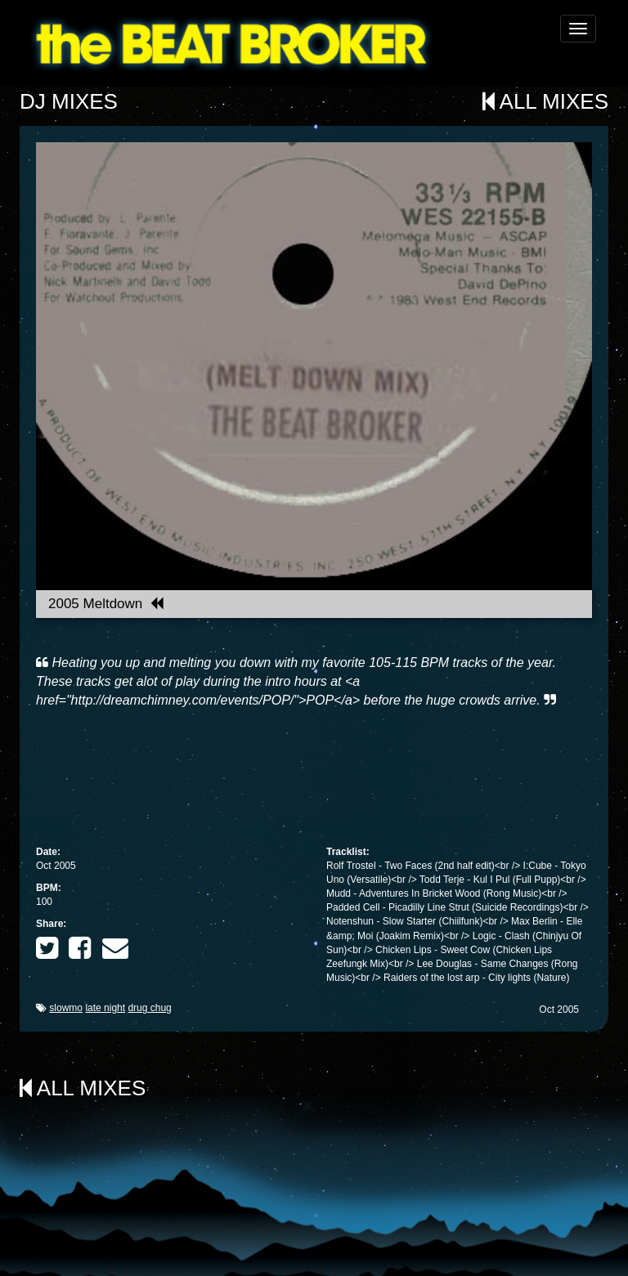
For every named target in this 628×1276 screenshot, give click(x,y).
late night (105, 1008)
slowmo (66, 1008)
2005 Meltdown (106, 603)
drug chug (149, 1008)
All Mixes (545, 101)
